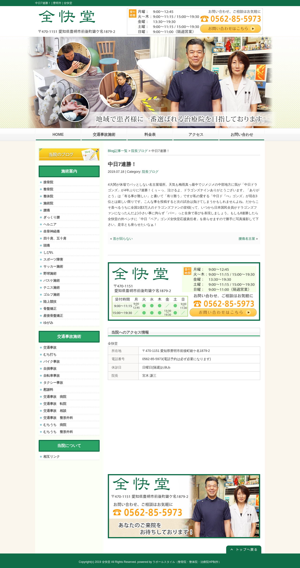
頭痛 (46, 245)
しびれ (48, 252)
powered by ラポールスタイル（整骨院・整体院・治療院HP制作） (179, 562)
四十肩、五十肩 (54, 238)
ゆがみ (48, 323)
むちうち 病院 (54, 425)
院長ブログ (139, 151)
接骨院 (48, 182)
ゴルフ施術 (51, 294)
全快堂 (106, 562)
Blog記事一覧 (118, 151)
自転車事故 (51, 375)
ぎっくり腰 (51, 217)
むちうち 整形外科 (58, 432)
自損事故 (49, 368)
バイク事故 (51, 361)
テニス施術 (51, 287)
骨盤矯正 (49, 308)
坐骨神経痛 (51, 231)
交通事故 (49, 347)
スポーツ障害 (53, 259)
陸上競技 (49, 301)
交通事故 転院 (54, 404)
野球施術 (49, 273)
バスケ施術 (51, 280)
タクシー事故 (53, 382)
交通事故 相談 (54, 411)
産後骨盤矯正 (53, 315)
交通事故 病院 (54, 396)
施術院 (48, 203)
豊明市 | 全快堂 (62, 3)
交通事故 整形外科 (58, 418)
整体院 (48, 196)
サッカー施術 (53, 266)
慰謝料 (48, 389)
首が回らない (123, 238)
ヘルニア (49, 224)
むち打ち (49, 354)
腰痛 (46, 210)
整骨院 (48, 189)
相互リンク (51, 456)
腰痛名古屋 (247, 238)
